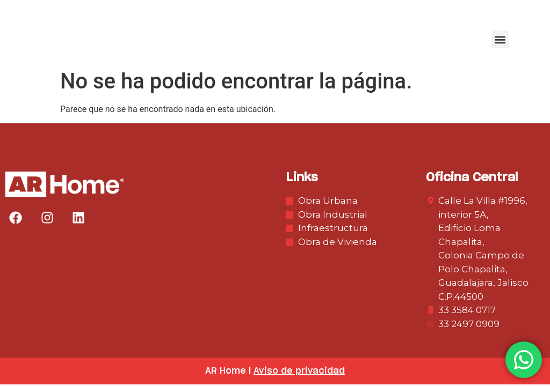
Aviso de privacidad (299, 371)
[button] (500, 39)
